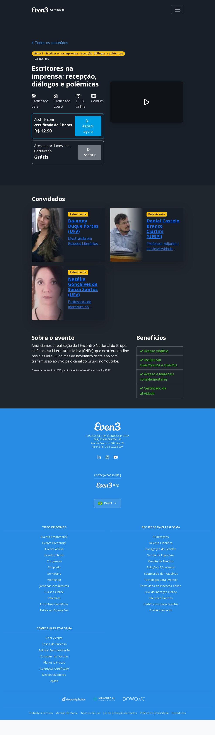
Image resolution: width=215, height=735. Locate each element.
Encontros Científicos (54, 611)
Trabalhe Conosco (30, 725)
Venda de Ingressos (161, 558)
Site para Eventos (161, 605)
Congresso (54, 565)
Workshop (54, 585)
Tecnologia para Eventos (161, 585)
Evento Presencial (54, 545)
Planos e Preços (54, 673)
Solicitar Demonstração (54, 659)
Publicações (160, 538)
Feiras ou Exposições (54, 618)
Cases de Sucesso (54, 653)
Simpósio (54, 571)
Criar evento (54, 646)
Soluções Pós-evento (161, 571)
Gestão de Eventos (161, 565)
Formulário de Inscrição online (160, 591)
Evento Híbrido (54, 558)
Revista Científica (161, 545)
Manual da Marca (60, 725)
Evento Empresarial (54, 538)
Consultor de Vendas (54, 666)
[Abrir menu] (177, 9)
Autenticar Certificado (54, 679)
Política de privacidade (160, 725)
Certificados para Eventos (160, 611)
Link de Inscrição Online (161, 598)
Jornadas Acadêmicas (54, 591)
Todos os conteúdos (50, 42)
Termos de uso (88, 725)
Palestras (54, 605)
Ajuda (54, 693)
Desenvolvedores (54, 686)
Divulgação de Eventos (160, 551)
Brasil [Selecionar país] (107, 504)
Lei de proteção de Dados (122, 725)
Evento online (54, 551)
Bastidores (190, 725)
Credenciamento (161, 618)
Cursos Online (54, 598)
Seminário (54, 578)
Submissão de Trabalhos (161, 578)
